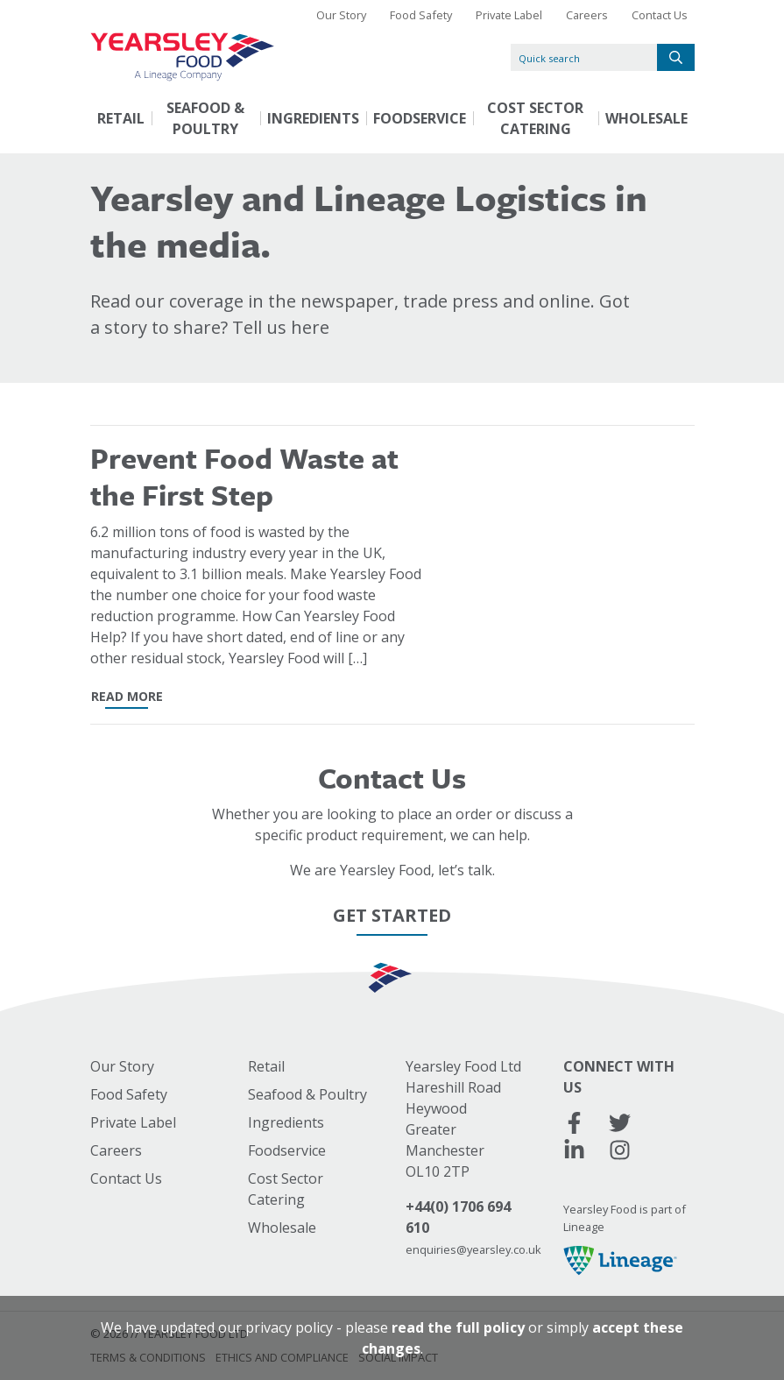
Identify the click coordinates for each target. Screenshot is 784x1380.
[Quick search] (584, 57)
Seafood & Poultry (205, 118)
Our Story (341, 15)
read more (127, 696)
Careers (587, 15)
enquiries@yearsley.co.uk (473, 1249)
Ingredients (313, 118)
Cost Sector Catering (535, 118)
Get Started (392, 915)
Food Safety (421, 15)
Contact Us (660, 15)
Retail (121, 118)
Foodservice (419, 118)
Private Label (509, 15)
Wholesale (646, 118)
